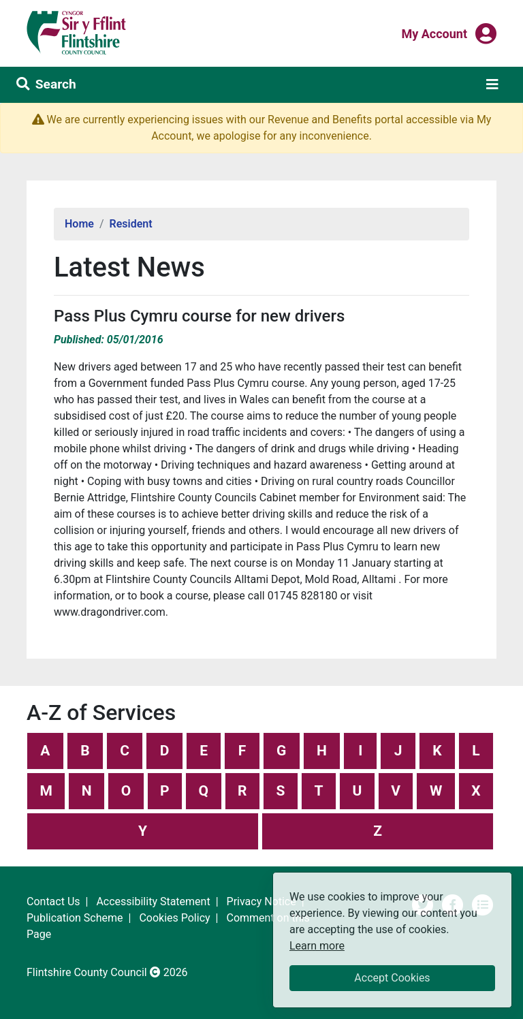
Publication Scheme (75, 917)
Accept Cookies (392, 977)
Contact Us (53, 901)
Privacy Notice (261, 901)
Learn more (317, 945)
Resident (131, 223)
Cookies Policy (174, 917)
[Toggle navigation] (492, 84)
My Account (434, 33)
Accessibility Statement (153, 901)
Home (79, 223)
